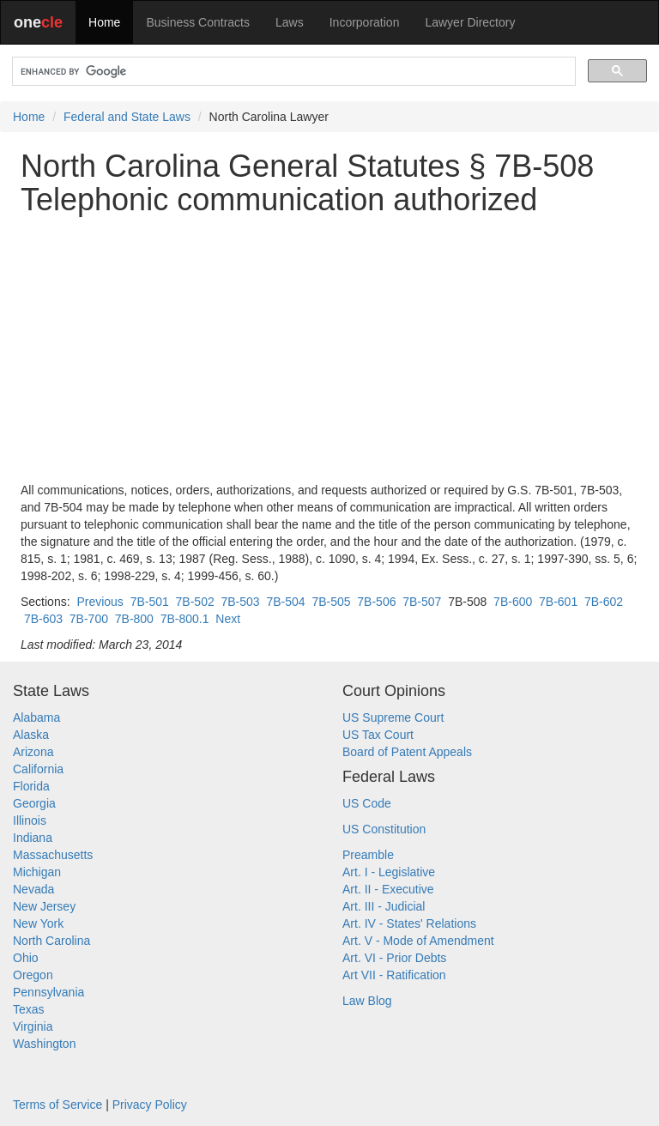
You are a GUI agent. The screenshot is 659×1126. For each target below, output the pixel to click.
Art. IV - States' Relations (409, 923)
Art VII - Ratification (394, 975)
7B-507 (421, 601)
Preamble (368, 855)
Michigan (37, 872)
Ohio (26, 958)
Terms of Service (57, 1104)
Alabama (36, 717)
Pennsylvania (48, 992)
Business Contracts (198, 22)
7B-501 (149, 601)
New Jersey (44, 906)
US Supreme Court (393, 717)
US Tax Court (378, 735)
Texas (29, 1009)
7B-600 (512, 601)
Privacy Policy (149, 1104)
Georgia (34, 803)
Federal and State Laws (126, 117)
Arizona (33, 752)
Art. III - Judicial (383, 906)
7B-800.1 (184, 619)
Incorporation (365, 22)
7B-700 (89, 619)
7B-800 (134, 619)
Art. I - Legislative (388, 872)
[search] (292, 72)
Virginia (32, 1026)
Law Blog (367, 1001)
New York (38, 923)
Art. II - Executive (388, 889)
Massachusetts (53, 855)
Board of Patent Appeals (407, 752)
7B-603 (43, 619)
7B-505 (330, 601)
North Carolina (51, 940)
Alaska (31, 735)
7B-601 (558, 601)
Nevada (33, 889)
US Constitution (384, 829)
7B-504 (285, 601)
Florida (31, 786)
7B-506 (376, 601)
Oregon (33, 975)
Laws (289, 22)
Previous (99, 601)
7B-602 (603, 601)
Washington (44, 1043)
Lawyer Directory (470, 22)
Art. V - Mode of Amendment (418, 940)
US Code (366, 803)
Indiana (32, 837)
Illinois (29, 820)
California (38, 769)
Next (227, 619)
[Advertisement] (329, 349)
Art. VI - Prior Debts (394, 958)
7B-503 (240, 601)
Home (104, 22)
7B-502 (195, 601)
